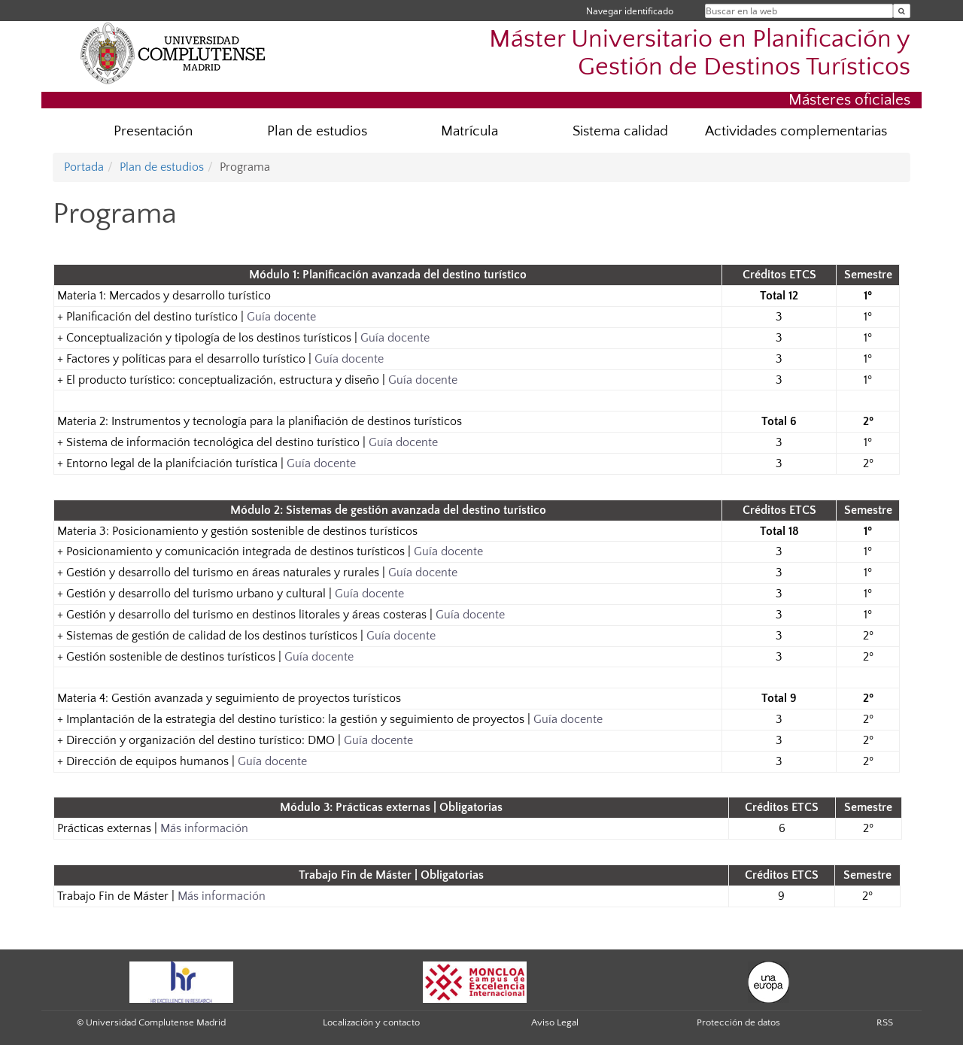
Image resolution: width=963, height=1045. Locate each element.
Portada (84, 167)
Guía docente (281, 317)
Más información (204, 828)
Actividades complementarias (796, 131)
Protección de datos (738, 1022)
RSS (884, 1022)
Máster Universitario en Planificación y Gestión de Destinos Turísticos (699, 53)
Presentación (153, 131)
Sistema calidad (620, 131)
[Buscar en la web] (901, 11)
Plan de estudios (317, 131)
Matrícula (469, 131)
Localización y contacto (371, 1022)
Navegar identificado (629, 11)
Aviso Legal (555, 1022)
